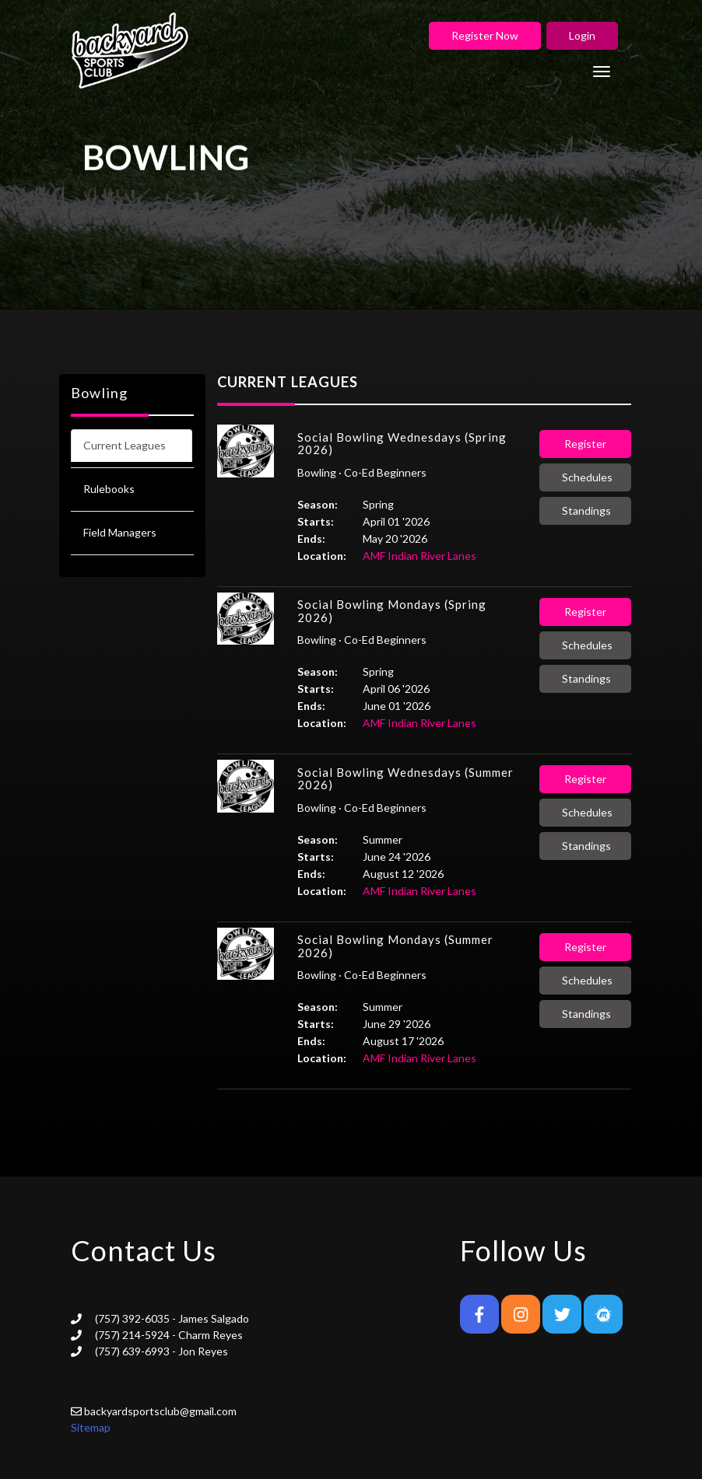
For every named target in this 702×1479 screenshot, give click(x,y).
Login (582, 35)
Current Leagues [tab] (124, 445)
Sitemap (91, 1427)
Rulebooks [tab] (109, 488)
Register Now (484, 35)
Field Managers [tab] (119, 532)
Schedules (587, 477)
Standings (586, 510)
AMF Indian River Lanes (419, 555)
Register (585, 443)
